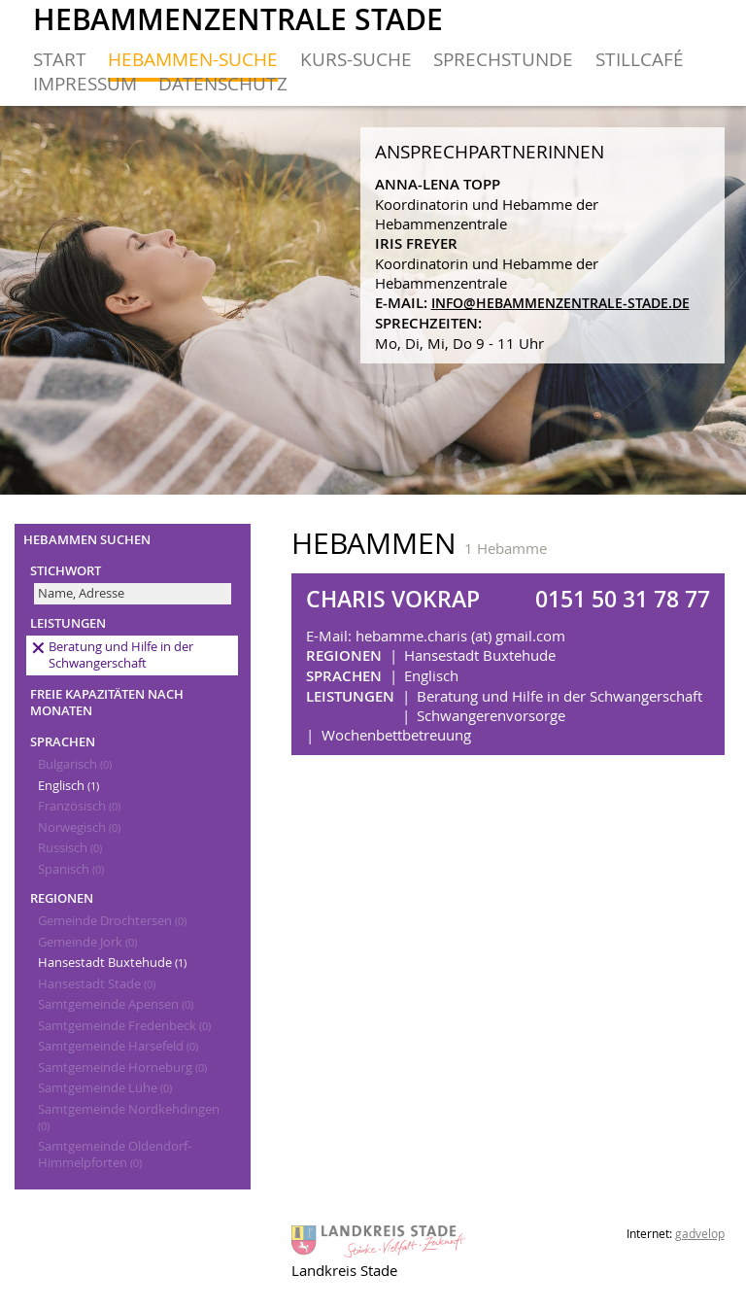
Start (59, 59)
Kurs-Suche (356, 59)
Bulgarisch (75, 764)
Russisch (70, 848)
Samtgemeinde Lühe (105, 1088)
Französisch (79, 806)
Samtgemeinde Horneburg (122, 1067)
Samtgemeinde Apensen (115, 1004)
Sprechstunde (503, 59)
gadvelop (700, 1233)
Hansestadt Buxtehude (112, 962)
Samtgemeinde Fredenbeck (124, 1025)
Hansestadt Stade (96, 984)
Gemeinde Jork (87, 942)
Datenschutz (223, 83)
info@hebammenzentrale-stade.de (560, 303)
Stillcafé (639, 59)
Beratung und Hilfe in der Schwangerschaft (121, 655)
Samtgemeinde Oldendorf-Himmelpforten (114, 1154)
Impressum (85, 83)
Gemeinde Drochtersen (112, 921)
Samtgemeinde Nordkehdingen (129, 1117)
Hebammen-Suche (193, 59)
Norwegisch (79, 827)
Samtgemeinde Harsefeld (118, 1046)
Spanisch (71, 869)
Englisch (68, 785)
